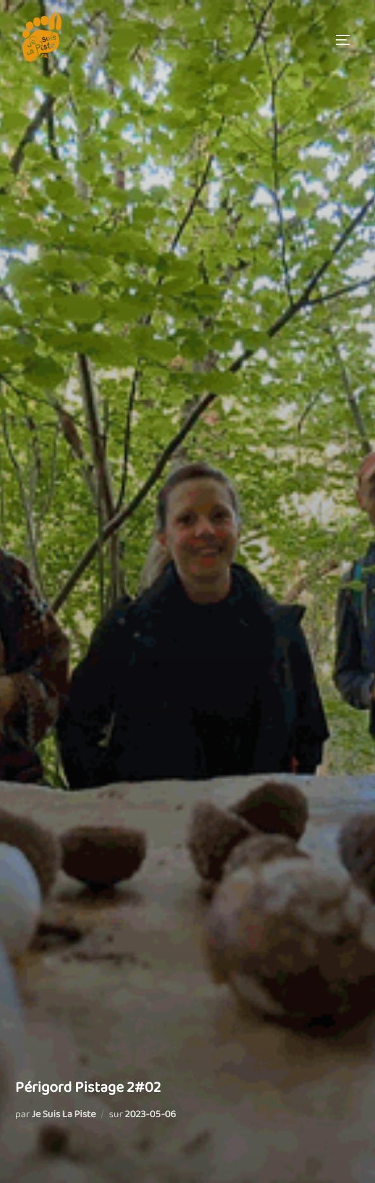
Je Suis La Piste (64, 1114)
